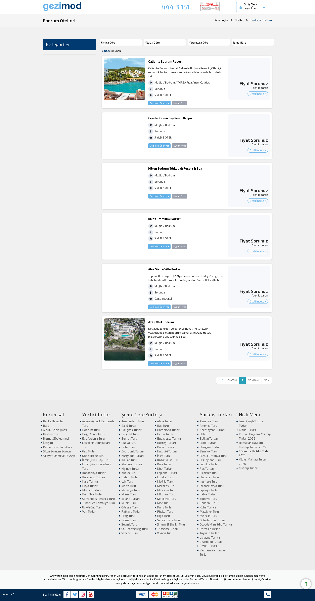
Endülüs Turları (209, 464)
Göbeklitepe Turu (93, 455)
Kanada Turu (208, 503)
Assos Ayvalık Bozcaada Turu (98, 423)
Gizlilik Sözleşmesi (55, 430)
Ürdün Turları (208, 546)
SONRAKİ (253, 380)
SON (266, 380)
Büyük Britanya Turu (213, 455)
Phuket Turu (165, 511)
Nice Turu (163, 503)
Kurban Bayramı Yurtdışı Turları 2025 (255, 436)
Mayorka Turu (166, 490)
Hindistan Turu (209, 477)
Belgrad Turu (130, 434)
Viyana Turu (165, 533)
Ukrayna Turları (210, 537)
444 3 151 (175, 7)
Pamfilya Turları (92, 494)
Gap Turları (89, 451)
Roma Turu (128, 520)
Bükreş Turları (166, 442)
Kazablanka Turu (168, 460)
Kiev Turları (164, 464)
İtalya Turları (208, 494)
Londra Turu (165, 477)
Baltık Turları (208, 442)
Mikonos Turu (166, 494)
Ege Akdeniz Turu (93, 438)
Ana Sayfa (221, 20)
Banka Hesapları (53, 421)
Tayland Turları (209, 533)
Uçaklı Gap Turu (92, 507)
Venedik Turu (129, 533)
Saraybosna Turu (168, 520)
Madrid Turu (165, 481)
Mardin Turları (91, 490)
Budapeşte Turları (169, 438)
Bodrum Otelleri (261, 20)
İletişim (48, 442)
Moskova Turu (166, 498)
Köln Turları (165, 468)
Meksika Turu (208, 515)
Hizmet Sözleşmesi (56, 438)
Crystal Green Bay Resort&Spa (170, 118)
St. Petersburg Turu (134, 529)
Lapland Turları (167, 473)
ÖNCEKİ (232, 380)
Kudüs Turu (128, 473)
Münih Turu (128, 503)
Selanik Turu (129, 524)
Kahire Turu (129, 460)
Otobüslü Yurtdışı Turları (216, 524)
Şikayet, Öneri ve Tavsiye (59, 455)
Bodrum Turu (91, 430)
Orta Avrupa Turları (212, 520)
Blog (46, 425)
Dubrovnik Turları (132, 451)
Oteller (239, 20)
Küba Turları (208, 507)
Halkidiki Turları (167, 451)
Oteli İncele (258, 93)
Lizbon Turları (130, 477)
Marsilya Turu (130, 490)
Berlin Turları (165, 434)
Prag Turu (128, 515)
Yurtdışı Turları (248, 468)
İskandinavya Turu (212, 486)
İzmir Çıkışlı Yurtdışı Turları (251, 423)
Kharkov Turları (131, 464)
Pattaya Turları (131, 511)
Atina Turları (165, 421)
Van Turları (89, 511)
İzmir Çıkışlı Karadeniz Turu (96, 466)
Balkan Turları (209, 438)
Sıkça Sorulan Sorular (57, 451)
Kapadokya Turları (94, 473)
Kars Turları (90, 481)
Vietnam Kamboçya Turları (213, 552)
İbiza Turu (163, 455)
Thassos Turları (167, 529)
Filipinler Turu (209, 473)
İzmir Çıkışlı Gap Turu (95, 460)
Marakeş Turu (166, 486)
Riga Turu (163, 515)
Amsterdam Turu (132, 421)
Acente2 (8, 594)
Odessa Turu (129, 507)
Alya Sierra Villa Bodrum (165, 269)
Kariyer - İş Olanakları (57, 447)
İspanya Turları (209, 490)
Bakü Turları (129, 425)
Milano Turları (130, 498)
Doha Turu (128, 447)
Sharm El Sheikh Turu (171, 524)
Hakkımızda (50, 434)
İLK (221, 380)
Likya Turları (90, 486)
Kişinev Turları (130, 468)
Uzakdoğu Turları (211, 541)
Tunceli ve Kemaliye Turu (98, 503)
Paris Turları (165, 507)
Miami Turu (128, 494)
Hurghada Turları (132, 455)
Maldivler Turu (209, 511)
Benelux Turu (208, 451)
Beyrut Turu (129, 438)
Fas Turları (207, 468)
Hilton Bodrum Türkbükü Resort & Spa (175, 168)
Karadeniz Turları (93, 477)
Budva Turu (128, 442)
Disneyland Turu (210, 460)
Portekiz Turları (210, 529)
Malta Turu (128, 486)
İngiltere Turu (209, 481)
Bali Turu (163, 425)
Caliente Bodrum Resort (165, 61)
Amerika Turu (208, 425)
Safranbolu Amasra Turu (98, 498)
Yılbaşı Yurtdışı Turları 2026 (253, 461)
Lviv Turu (127, 481)
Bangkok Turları (131, 430)
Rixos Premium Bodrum (165, 219)
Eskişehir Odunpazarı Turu (96, 445)
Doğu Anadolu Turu (94, 434)
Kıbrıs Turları (247, 430)
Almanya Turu (209, 421)
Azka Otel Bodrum (161, 322)
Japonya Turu (208, 498)
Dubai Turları (165, 447)
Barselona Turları (168, 430)
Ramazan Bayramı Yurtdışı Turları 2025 (252, 445)
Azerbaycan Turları (212, 430)
